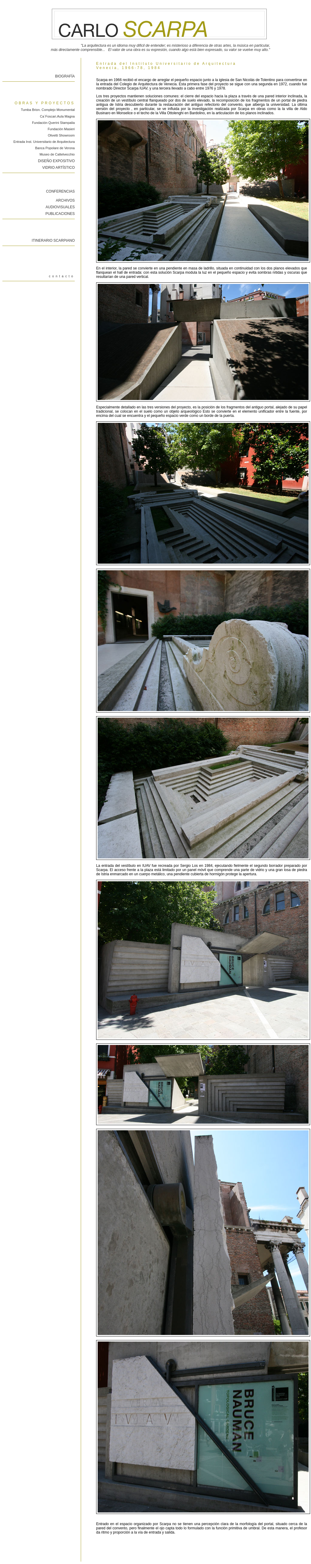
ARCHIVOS (65, 200)
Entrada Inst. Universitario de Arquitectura (44, 141)
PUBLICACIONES (60, 214)
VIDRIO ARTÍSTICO (58, 167)
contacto (62, 276)
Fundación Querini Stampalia (53, 122)
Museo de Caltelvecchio (57, 154)
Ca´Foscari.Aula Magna (57, 116)
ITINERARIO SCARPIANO (53, 240)
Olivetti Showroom (61, 135)
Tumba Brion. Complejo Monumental (48, 110)
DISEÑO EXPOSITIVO (56, 161)
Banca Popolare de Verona (55, 148)
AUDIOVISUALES (60, 207)
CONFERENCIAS (60, 191)
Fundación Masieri (61, 129)
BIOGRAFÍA (65, 76)
